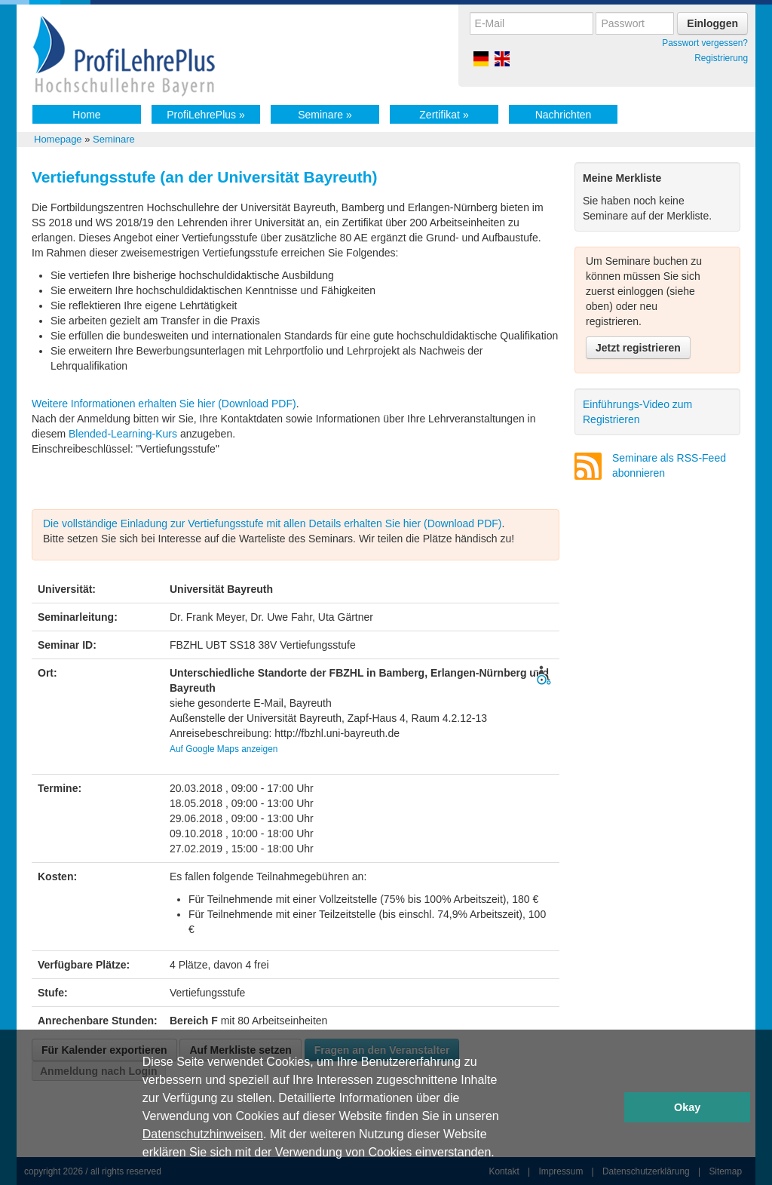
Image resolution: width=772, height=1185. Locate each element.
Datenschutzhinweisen (202, 1134)
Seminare (325, 115)
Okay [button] (687, 1107)
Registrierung (721, 58)
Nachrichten (563, 115)
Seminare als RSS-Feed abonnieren (669, 465)
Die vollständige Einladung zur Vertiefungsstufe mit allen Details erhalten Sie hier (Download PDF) (272, 523)
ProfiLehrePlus (206, 115)
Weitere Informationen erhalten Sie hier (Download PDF (162, 404)
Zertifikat (443, 115)
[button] (500, 1154)
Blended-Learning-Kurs (124, 434)
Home (86, 115)
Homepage (58, 139)
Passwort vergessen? (705, 43)
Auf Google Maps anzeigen (223, 749)
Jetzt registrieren (638, 348)
